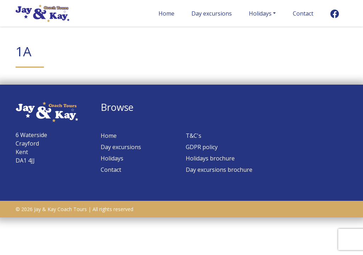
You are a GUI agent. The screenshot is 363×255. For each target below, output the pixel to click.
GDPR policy (202, 147)
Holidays (260, 13)
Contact (303, 13)
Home (166, 13)
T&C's (193, 136)
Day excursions (211, 13)
